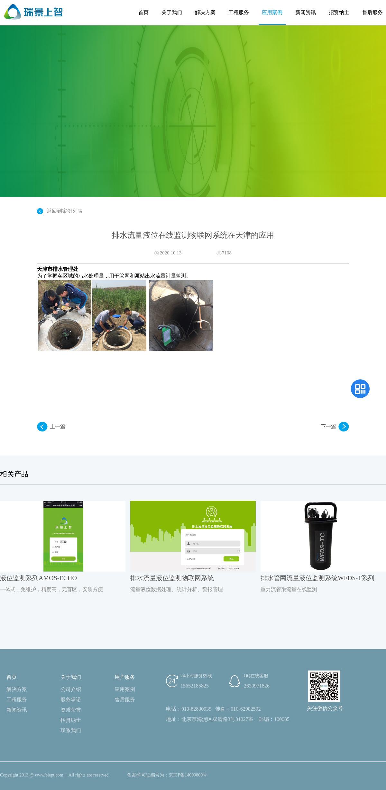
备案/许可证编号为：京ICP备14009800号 (167, 775)
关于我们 (171, 12)
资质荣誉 (70, 710)
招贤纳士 (339, 12)
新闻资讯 (305, 12)
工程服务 (238, 12)
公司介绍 (70, 689)
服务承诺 (70, 699)
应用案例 (272, 12)
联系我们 (70, 730)
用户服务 (125, 677)
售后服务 (372, 12)
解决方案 (205, 12)
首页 (143, 12)
